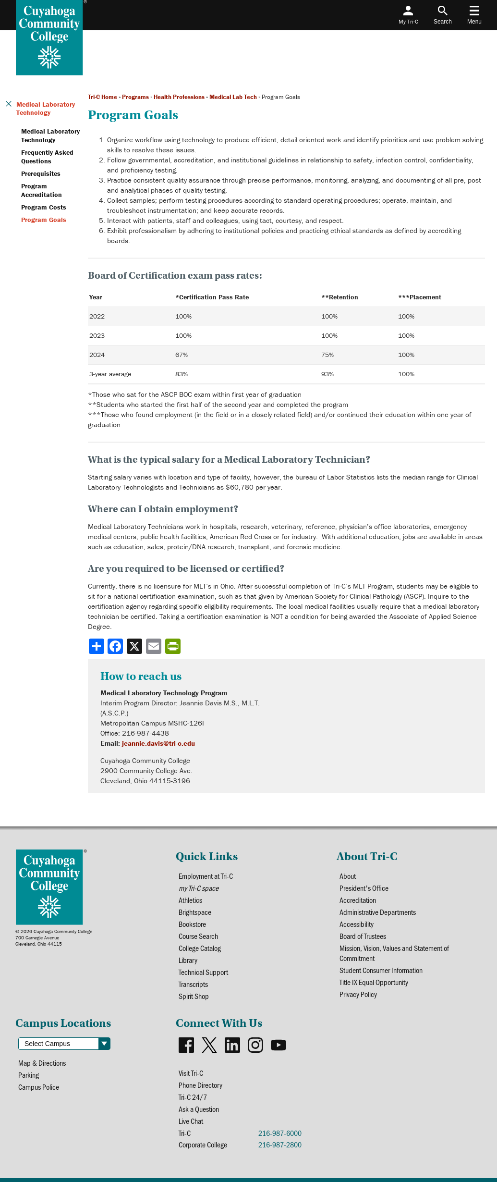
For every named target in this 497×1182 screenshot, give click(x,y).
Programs (135, 97)
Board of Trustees (362, 936)
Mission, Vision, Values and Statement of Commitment (394, 953)
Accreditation (357, 900)
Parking (28, 1075)
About (347, 876)
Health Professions (179, 97)
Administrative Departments (377, 912)
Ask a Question (199, 1109)
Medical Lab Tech (233, 97)
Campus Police (38, 1087)
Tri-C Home (102, 97)
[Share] (96, 646)
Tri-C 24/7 (193, 1097)
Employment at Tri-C (206, 876)
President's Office (363, 888)
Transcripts (193, 984)
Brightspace (195, 912)
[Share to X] (135, 646)
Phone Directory (200, 1085)
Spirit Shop (194, 996)
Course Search (198, 936)
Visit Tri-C (191, 1073)
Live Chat (191, 1121)
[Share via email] (154, 646)
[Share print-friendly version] (173, 646)
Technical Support (203, 972)
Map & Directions (42, 1063)
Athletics (190, 900)
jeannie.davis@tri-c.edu (158, 743)
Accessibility (356, 924)
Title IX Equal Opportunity (373, 982)
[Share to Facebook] (116, 646)
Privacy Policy (358, 994)
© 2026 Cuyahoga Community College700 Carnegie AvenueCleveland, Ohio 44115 (53, 937)
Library (188, 960)
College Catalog (200, 948)
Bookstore (192, 924)
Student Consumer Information (381, 970)
